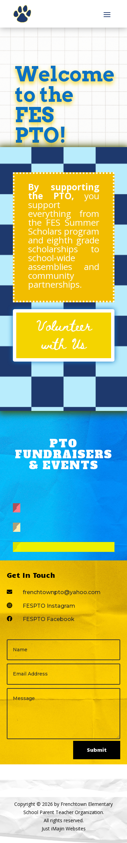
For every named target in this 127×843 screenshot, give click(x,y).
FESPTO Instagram (49, 606)
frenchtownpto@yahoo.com (62, 592)
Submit (97, 750)
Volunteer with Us (64, 334)
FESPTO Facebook (49, 619)
